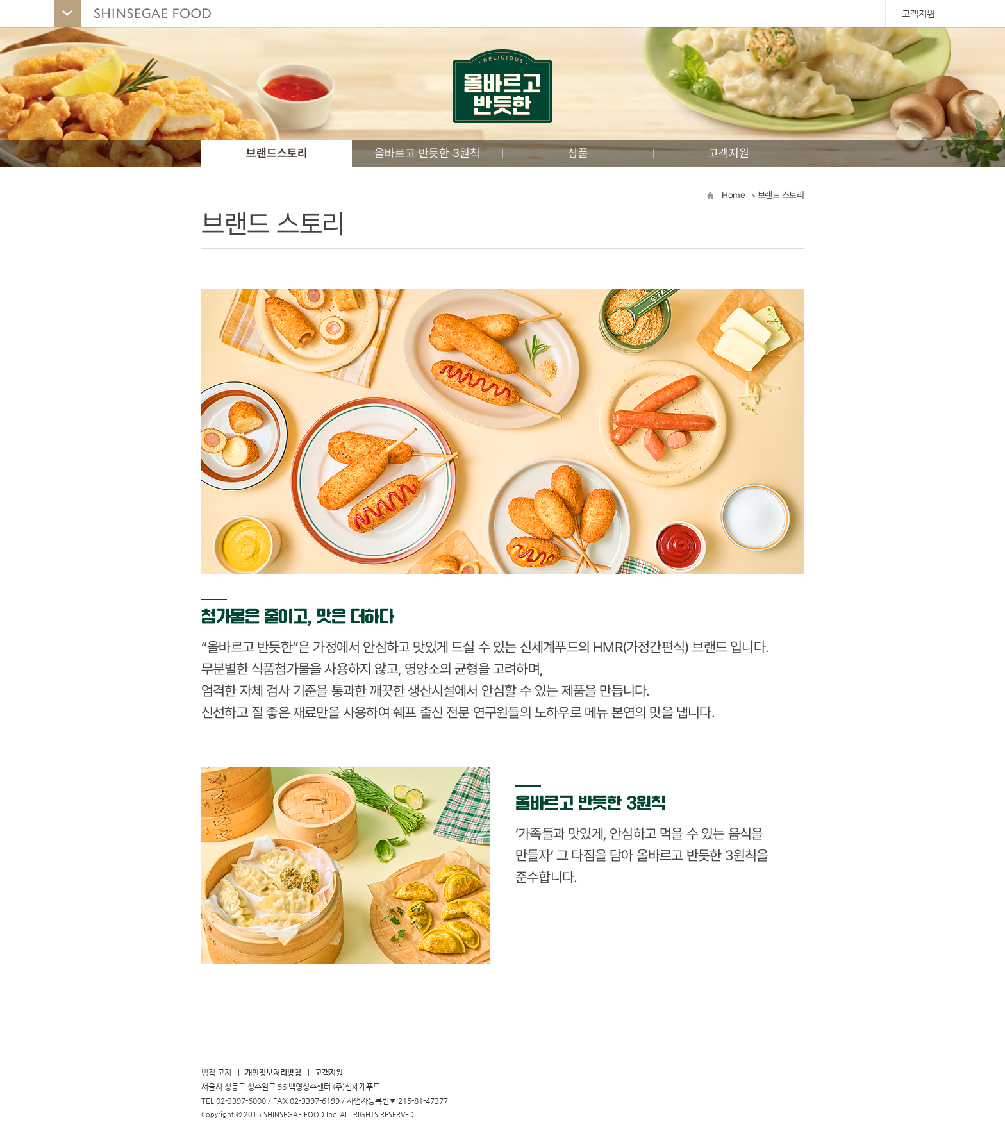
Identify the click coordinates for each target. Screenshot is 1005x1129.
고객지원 (918, 13)
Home (733, 195)
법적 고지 (216, 1072)
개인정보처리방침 (273, 1072)
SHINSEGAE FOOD (139, 13)
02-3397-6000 (241, 1100)
